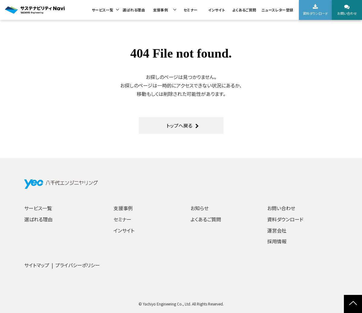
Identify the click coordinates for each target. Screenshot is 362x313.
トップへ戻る (179, 125)
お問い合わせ (347, 13)
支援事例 (160, 9)
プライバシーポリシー (77, 265)
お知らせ (200, 208)
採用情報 (277, 241)
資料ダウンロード (315, 13)
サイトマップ (36, 265)
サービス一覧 (103, 9)
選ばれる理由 (134, 9)
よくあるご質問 (244, 9)
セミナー (191, 9)
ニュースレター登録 (277, 9)
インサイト (216, 9)
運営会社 (277, 230)
